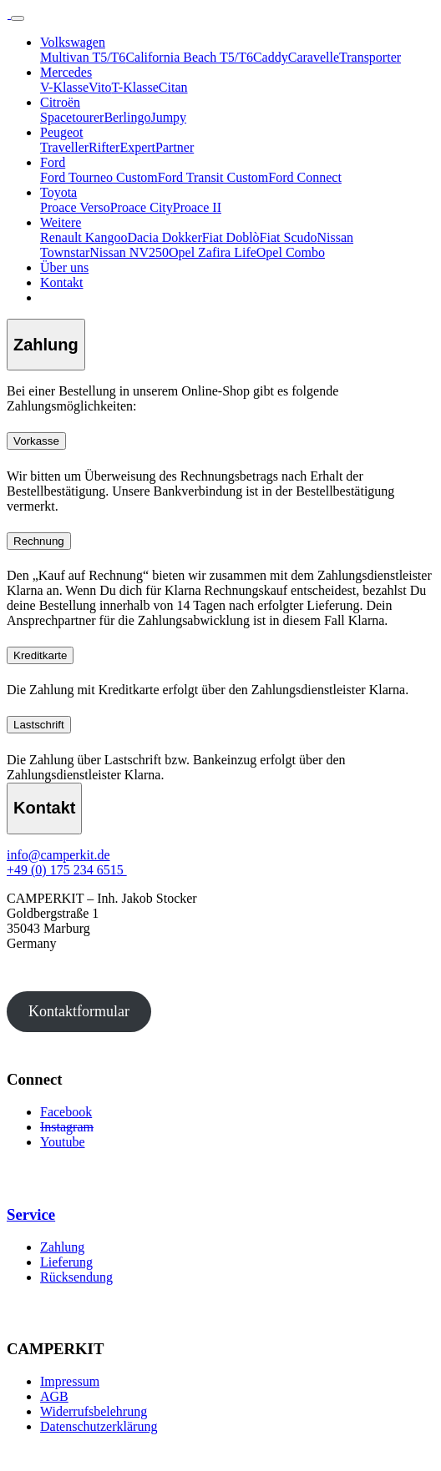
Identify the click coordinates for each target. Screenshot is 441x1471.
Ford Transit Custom (213, 177)
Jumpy (168, 117)
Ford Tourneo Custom (99, 177)
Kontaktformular (78, 1011)
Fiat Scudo (288, 237)
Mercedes (66, 72)
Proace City (141, 207)
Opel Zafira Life (212, 252)
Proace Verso (75, 207)
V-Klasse (64, 87)
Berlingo (127, 117)
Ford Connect (305, 177)
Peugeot (62, 132)
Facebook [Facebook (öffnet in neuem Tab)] (66, 1112)
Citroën (60, 102)
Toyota (58, 192)
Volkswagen (72, 42)
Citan (173, 87)
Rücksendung (76, 1277)
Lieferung (66, 1262)
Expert (137, 147)
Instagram (67, 1127)
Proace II (197, 207)
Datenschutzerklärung (98, 1426)
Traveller (64, 147)
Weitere (60, 222)
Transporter (370, 57)
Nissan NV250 (129, 252)
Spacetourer (72, 117)
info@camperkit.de (58, 855)
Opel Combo (290, 252)
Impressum (69, 1381)
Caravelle (313, 57)
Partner (174, 147)
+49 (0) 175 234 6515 (67, 870)
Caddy (270, 57)
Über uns (64, 267)
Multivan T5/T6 (82, 57)
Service (31, 1214)
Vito (100, 87)
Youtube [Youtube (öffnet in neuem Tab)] (62, 1142)
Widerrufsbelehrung (93, 1411)
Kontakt (62, 282)
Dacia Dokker (164, 237)
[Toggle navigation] (17, 18)
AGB (54, 1396)
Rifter (104, 147)
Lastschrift (38, 724)
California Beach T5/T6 (189, 57)
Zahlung (62, 1247)
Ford (52, 162)
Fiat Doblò (231, 237)
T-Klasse (135, 87)
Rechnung (38, 541)
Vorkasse (36, 441)
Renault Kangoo (83, 237)
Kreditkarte (40, 655)
